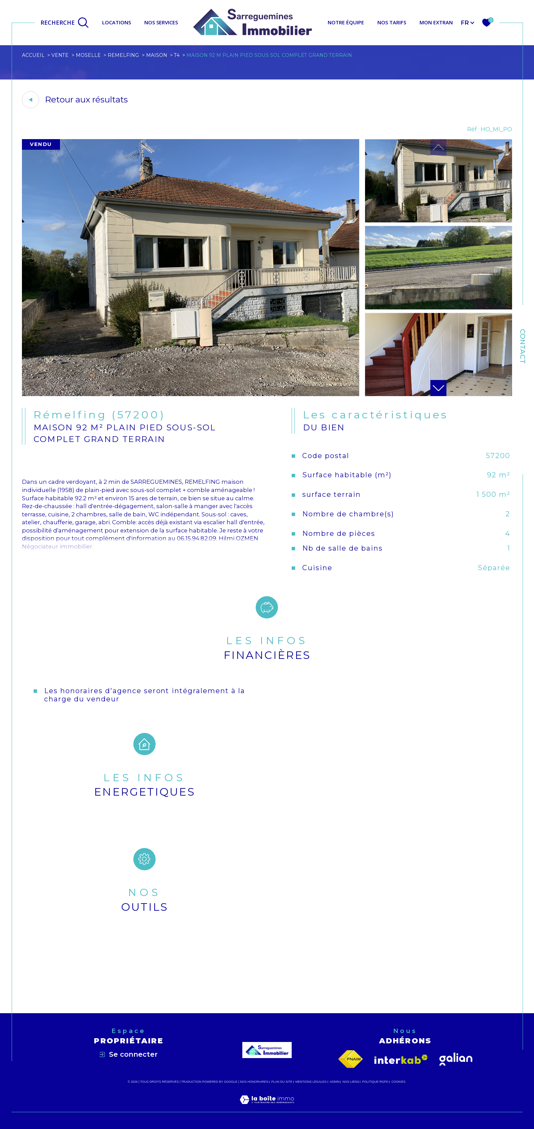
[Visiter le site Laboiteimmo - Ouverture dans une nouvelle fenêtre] (267, 1107)
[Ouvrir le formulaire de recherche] (64, 22)
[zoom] (190, 394)
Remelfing (123, 55)
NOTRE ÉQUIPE (346, 22)
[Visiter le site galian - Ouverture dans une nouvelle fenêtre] (455, 1059)
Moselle (88, 55)
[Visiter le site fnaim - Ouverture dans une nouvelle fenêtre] (350, 1059)
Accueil (33, 55)
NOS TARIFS (391, 22)
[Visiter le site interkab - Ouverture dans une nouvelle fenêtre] (401, 1059)
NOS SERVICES (161, 22)
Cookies (398, 1081)
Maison (156, 55)
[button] (438, 388)
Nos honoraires (254, 1081)
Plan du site (281, 1081)
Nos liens (351, 1081)
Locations (116, 22)
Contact (523, 346)
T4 (177, 55)
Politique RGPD (375, 1081)
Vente (60, 55)
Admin (335, 1081)
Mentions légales (311, 1081)
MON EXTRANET (439, 22)
